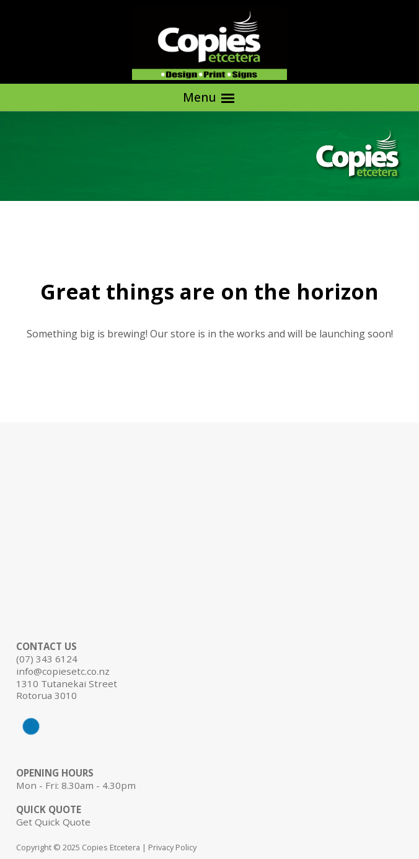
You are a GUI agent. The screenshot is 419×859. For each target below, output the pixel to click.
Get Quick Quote (53, 822)
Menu (209, 98)
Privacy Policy (172, 847)
